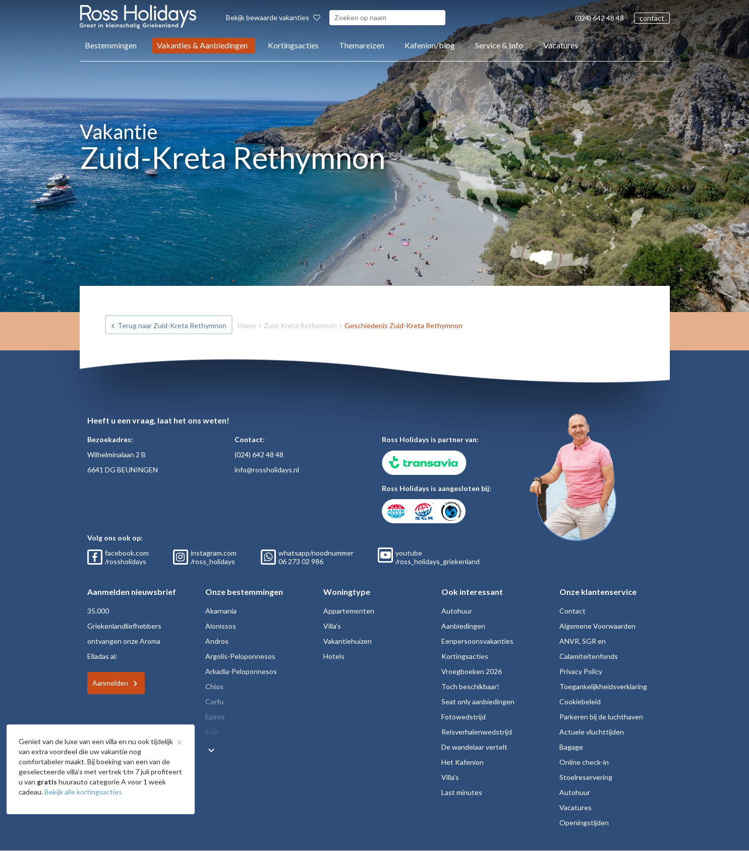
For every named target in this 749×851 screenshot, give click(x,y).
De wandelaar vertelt (474, 747)
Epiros (215, 716)
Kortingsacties (293, 45)
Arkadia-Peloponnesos (241, 671)
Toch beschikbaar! (470, 686)
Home (247, 325)
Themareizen (361, 45)
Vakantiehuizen (347, 641)
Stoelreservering (585, 777)
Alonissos (220, 626)
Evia (211, 731)
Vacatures (560, 45)
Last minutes (461, 792)
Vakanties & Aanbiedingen (202, 45)
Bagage (571, 747)
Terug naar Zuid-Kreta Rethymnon (172, 325)
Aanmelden (110, 683)
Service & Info (499, 45)
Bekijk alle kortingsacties (83, 791)
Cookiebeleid (580, 701)
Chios (214, 686)
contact (652, 18)
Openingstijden (584, 822)
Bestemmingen (111, 45)
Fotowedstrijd (463, 716)
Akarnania (221, 610)
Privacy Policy (580, 671)
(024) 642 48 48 (599, 18)
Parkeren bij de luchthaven (601, 716)
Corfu (214, 701)
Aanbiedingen (463, 626)
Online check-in (584, 762)
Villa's (332, 626)
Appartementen (348, 610)
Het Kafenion (462, 762)
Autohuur (456, 610)
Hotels (333, 656)
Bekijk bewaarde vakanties (273, 17)
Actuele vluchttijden (591, 731)
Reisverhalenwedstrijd (476, 731)
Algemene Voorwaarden (597, 626)
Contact (572, 610)
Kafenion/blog (430, 45)
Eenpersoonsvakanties (477, 641)
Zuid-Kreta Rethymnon (300, 325)
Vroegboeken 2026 (471, 671)
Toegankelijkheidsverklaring (603, 686)
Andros (216, 641)
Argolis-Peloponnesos (240, 656)
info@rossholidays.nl (267, 469)
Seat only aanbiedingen (477, 701)
